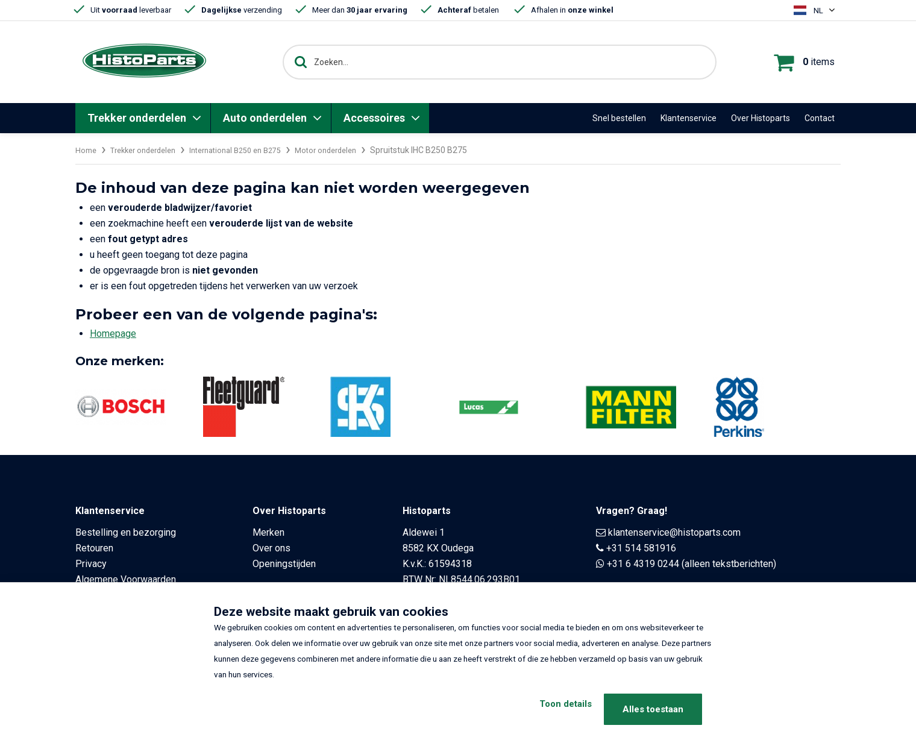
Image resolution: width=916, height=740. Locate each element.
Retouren (94, 548)
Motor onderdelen (351, 150)
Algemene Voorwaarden (125, 579)
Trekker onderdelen (136, 117)
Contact (820, 118)
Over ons (271, 548)
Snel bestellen (619, 118)
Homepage (113, 333)
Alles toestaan (653, 709)
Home (86, 150)
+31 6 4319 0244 (643, 563)
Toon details (550, 709)
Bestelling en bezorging (125, 532)
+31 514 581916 (641, 548)
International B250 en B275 (251, 150)
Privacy (91, 563)
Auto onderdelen (265, 117)
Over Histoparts (760, 118)
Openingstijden (284, 563)
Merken (268, 532)
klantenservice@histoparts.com (674, 532)
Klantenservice (688, 118)
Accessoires (374, 117)
